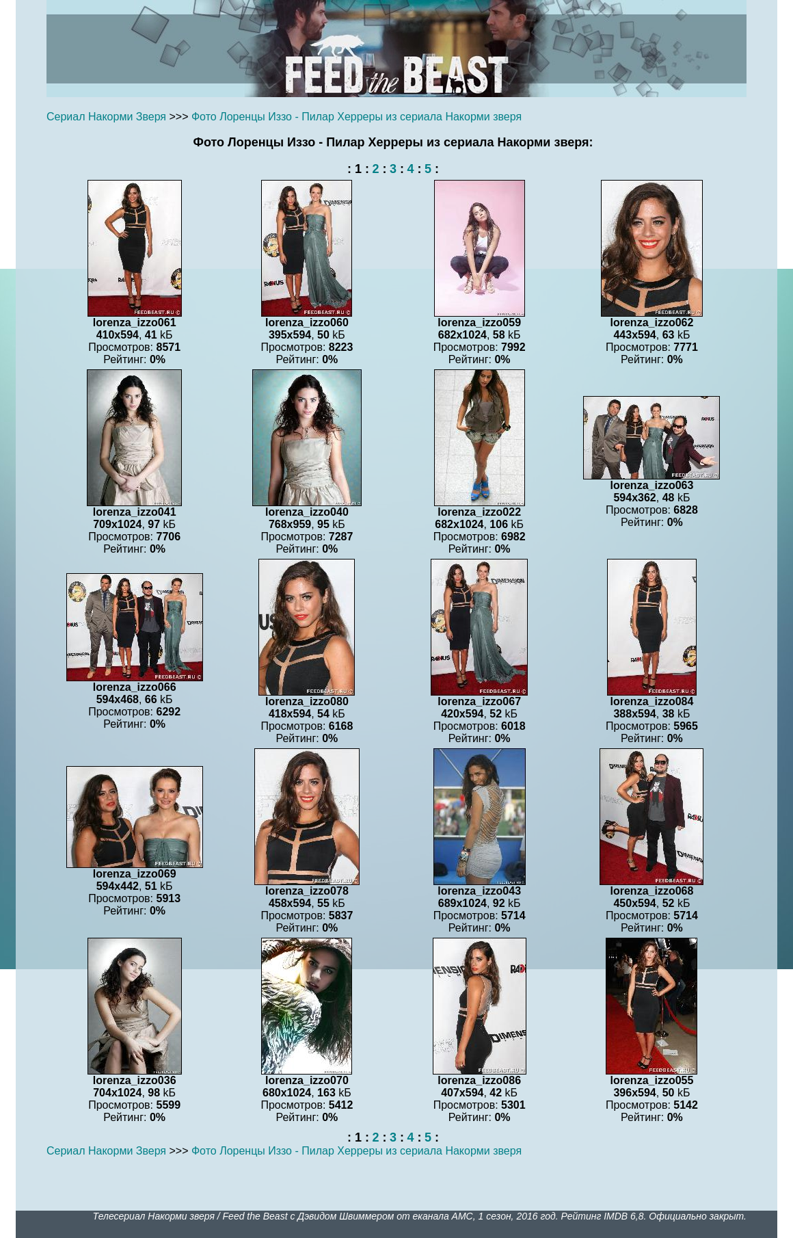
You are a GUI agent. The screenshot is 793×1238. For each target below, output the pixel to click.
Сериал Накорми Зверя (106, 116)
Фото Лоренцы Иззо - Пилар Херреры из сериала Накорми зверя (356, 116)
